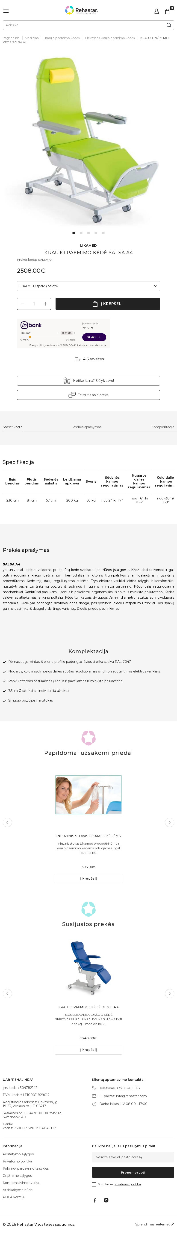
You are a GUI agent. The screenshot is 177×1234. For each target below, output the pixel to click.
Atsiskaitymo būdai (18, 1190)
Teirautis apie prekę (93, 395)
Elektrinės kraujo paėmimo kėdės (110, 38)
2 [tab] (81, 233)
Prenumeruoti (133, 1172)
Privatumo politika (17, 1161)
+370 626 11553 (128, 1088)
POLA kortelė (13, 1197)
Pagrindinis (11, 38)
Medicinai (32, 38)
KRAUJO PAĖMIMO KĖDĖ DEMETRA (88, 1007)
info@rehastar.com (131, 1096)
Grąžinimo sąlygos (17, 1176)
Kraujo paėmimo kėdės (62, 38)
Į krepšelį (112, 304)
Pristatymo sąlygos (18, 1154)
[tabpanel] (88, 141)
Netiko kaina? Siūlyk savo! (93, 381)
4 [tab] (95, 233)
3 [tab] (88, 233)
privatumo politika (127, 1184)
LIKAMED (88, 246)
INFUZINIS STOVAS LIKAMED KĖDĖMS (88, 836)
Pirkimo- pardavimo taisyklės (26, 1168)
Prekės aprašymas (86, 427)
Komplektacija (162, 427)
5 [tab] (103, 233)
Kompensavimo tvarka (21, 1183)
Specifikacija (12, 427)
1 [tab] (73, 233)
